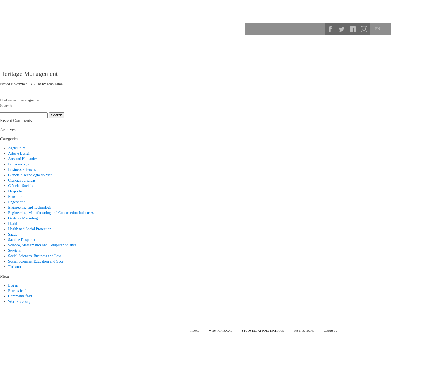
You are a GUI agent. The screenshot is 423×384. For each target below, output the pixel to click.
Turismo (14, 267)
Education (15, 197)
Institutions (391, 47)
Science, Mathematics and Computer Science (42, 245)
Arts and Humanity (22, 159)
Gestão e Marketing (23, 218)
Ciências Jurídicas (21, 180)
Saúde (12, 234)
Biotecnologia (18, 164)
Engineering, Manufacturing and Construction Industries (51, 213)
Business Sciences (22, 170)
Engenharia (16, 202)
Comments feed (20, 296)
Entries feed (17, 291)
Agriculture (17, 148)
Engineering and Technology (30, 207)
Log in (13, 285)
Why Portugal (285, 47)
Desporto (15, 191)
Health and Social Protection (30, 229)
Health (13, 224)
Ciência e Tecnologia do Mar (30, 175)
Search (318, 28)
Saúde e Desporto (21, 240)
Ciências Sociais (20, 186)
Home (194, 330)
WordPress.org (19, 302)
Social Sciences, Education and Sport (36, 261)
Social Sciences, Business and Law (34, 256)
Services (14, 251)
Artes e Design (19, 153)
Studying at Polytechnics (327, 47)
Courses (364, 47)
